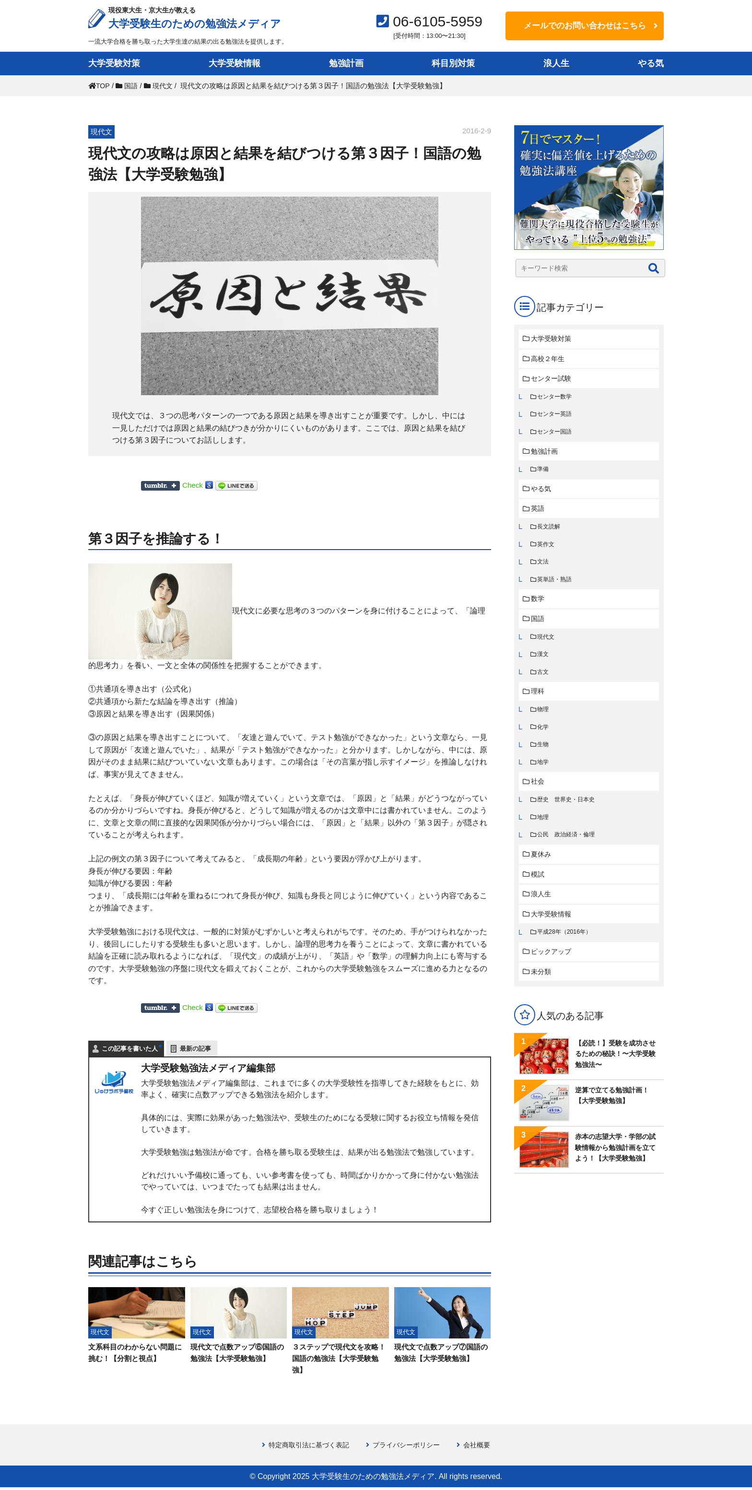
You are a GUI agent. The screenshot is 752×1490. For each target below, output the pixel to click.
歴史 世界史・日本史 (569, 815)
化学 (544, 740)
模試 (539, 892)
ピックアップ (553, 972)
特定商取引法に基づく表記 (305, 1447)
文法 (544, 569)
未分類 (542, 992)
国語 (539, 628)
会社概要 (482, 1447)
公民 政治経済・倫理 (569, 851)
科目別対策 (453, 63)
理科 (539, 703)
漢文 (544, 665)
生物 (544, 758)
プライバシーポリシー (409, 1447)
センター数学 (556, 398)
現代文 (547, 646)
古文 (544, 683)
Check (193, 485)
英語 (539, 514)
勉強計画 (346, 63)
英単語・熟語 (556, 587)
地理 (544, 833)
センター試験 (553, 380)
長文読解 (550, 533)
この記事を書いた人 (130, 1048)
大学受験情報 (234, 63)
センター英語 (556, 417)
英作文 (547, 551)
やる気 (651, 63)
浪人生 (556, 63)
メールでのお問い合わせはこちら (585, 25)
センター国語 (556, 435)
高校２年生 (550, 359)
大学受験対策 (114, 63)
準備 (544, 473)
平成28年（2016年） (567, 951)
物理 (544, 722)
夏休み (542, 871)
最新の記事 (195, 1048)
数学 (539, 607)
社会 (539, 796)
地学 (544, 776)
